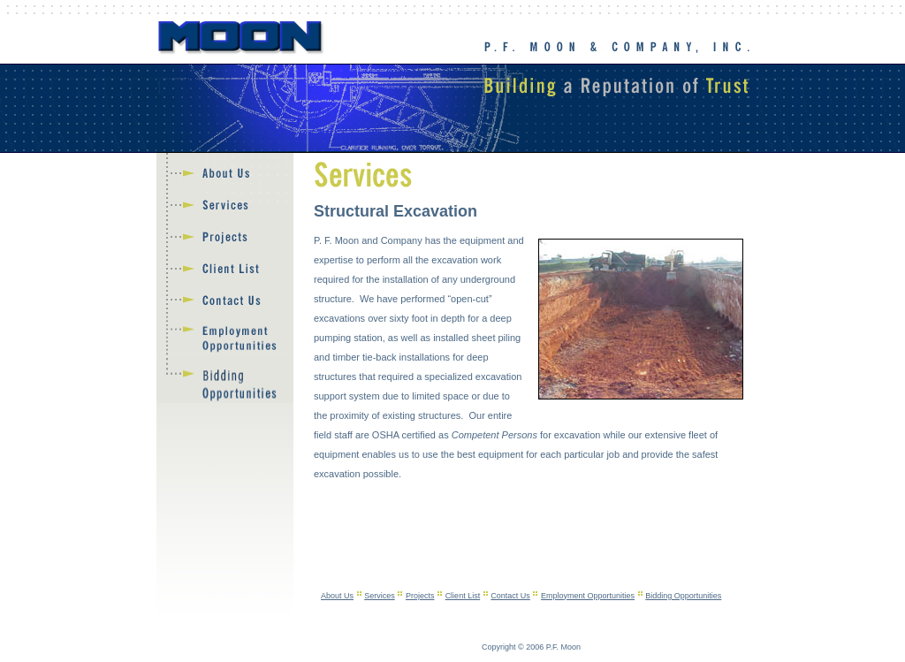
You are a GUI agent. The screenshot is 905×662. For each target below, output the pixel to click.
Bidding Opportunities (683, 595)
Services (379, 595)
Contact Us (510, 595)
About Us (337, 595)
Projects (420, 595)
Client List (463, 595)
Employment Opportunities (588, 595)
